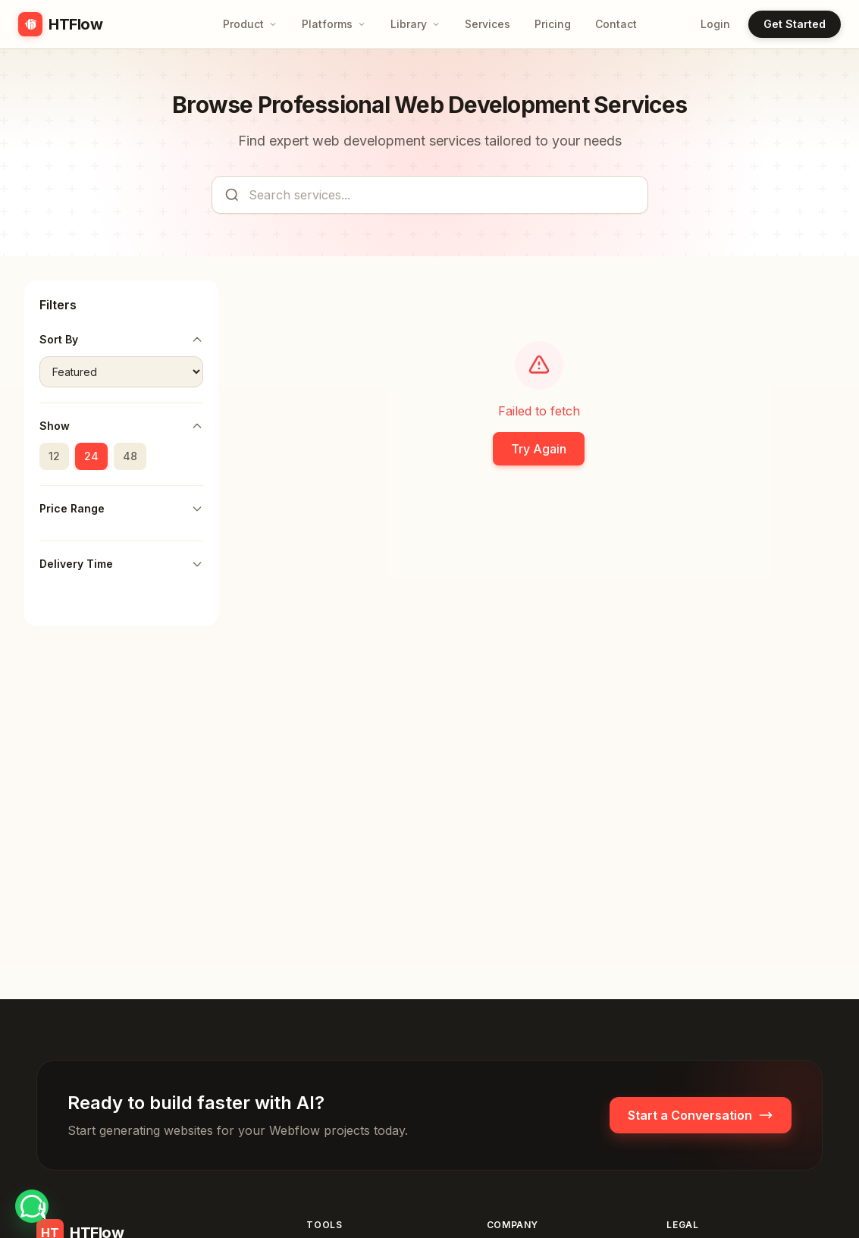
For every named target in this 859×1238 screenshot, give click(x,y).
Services (487, 23)
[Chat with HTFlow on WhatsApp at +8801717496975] (32, 1206)
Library (415, 23)
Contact (616, 23)
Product (250, 23)
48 (130, 456)
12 (54, 456)
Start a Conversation (700, 1115)
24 (91, 456)
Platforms (334, 23)
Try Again (538, 448)
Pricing (553, 23)
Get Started (794, 23)
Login (715, 23)
